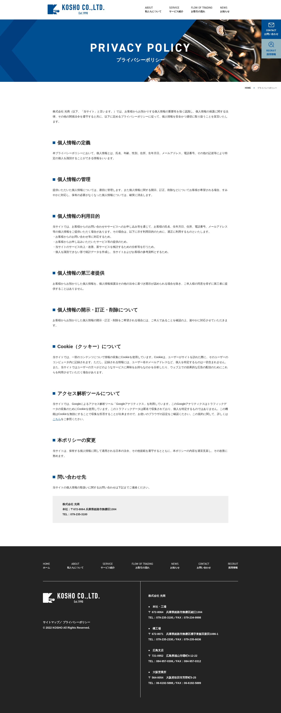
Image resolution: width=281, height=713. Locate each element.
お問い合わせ (204, 565)
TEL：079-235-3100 (160, 617)
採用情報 (233, 565)
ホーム (46, 565)
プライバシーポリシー (76, 622)
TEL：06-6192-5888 (160, 683)
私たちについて (158, 9)
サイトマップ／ (52, 622)
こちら (57, 419)
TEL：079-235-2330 (160, 639)
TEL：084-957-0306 (160, 661)
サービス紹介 (108, 565)
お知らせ (229, 9)
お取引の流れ (142, 565)
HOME (248, 88)
